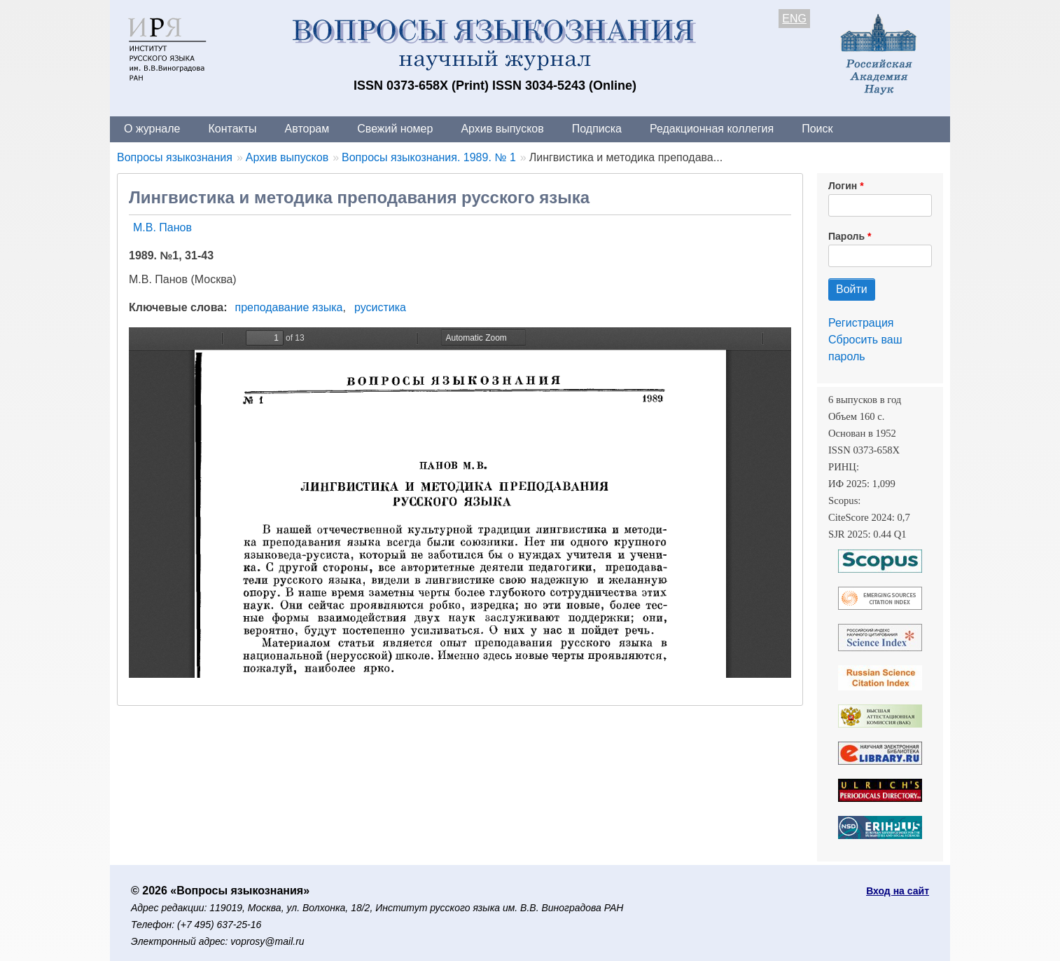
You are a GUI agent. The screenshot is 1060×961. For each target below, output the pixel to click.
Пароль (846, 236)
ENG (794, 19)
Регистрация (861, 323)
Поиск (817, 129)
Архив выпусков (502, 129)
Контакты (232, 129)
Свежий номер (395, 129)
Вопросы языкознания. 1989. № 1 (429, 157)
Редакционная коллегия (712, 129)
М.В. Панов (162, 227)
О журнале (152, 129)
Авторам (307, 129)
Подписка (597, 129)
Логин (842, 185)
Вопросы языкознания (174, 157)
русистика (380, 307)
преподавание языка (289, 307)
